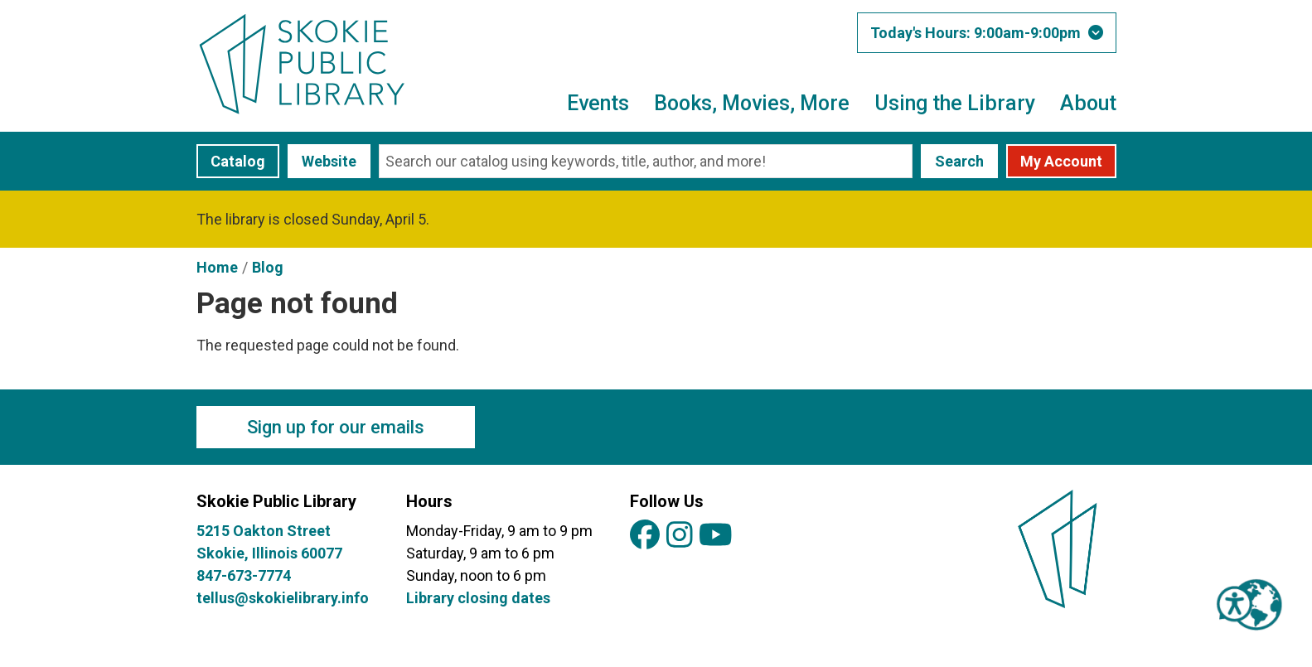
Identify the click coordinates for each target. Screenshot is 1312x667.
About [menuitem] (1088, 103)
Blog (267, 267)
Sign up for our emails (335, 427)
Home (217, 267)
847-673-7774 (243, 575)
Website (329, 161)
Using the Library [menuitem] (954, 103)
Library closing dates (478, 598)
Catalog (238, 161)
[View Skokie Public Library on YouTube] (716, 536)
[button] (986, 32)
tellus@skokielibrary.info (282, 598)
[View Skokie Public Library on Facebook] (645, 536)
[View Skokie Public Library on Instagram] (679, 536)
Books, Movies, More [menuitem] (752, 103)
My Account (1061, 161)
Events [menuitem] (598, 103)
